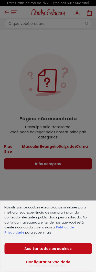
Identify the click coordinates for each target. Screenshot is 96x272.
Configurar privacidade (48, 262)
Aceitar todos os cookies (48, 248)
